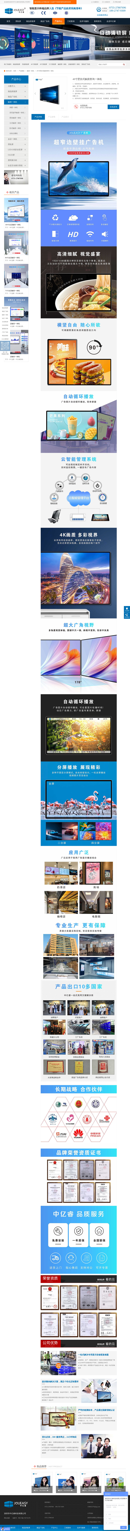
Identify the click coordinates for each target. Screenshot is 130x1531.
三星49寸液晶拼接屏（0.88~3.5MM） (47, 1488)
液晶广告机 (45, 21)
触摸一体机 (30, 71)
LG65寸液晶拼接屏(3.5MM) (67, 1488)
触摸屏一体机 (62, 64)
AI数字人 (11, 86)
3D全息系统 (5, 325)
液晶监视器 (5, 335)
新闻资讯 (97, 21)
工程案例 (71, 21)
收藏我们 (96, 2)
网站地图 (118, 2)
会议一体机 (12, 139)
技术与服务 (84, 21)
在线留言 (107, 2)
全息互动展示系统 (15, 165)
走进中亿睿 (111, 21)
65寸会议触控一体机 (12, 356)
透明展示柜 (12, 160)
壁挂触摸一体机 (15, 118)
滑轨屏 (18, 21)
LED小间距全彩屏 (15, 150)
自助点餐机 (14, 133)
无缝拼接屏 (25, 64)
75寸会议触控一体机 (12, 291)
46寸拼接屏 (34, 64)
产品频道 (22, 71)
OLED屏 (11, 155)
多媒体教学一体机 (74, 64)
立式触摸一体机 (15, 123)
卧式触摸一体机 (15, 128)
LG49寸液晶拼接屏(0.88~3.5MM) (118, 1488)
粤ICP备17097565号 (24, 1518)
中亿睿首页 (11, 1528)
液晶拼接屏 (30, 21)
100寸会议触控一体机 (13, 225)
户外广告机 (5, 332)
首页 (8, 21)
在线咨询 (113, 107)
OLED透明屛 (5, 339)
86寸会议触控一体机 (12, 258)
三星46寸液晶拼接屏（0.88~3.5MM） (95, 1488)
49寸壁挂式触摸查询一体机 (45, 71)
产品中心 (58, 21)
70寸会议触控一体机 (12, 324)
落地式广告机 (86, 64)
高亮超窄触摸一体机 (17, 112)
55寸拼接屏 (52, 64)
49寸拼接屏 (43, 64)
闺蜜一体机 (14, 107)
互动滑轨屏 (5, 321)
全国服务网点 (102, 15)
